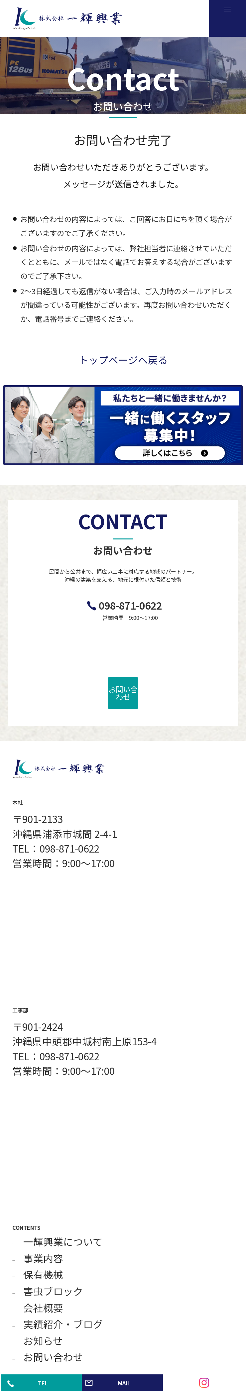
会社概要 (43, 1308)
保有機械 (43, 1275)
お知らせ (43, 1341)
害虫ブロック (53, 1291)
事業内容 (43, 1258)
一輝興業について (63, 1242)
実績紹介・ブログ (63, 1324)
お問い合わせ (123, 693)
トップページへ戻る (123, 360)
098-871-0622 (130, 605)
